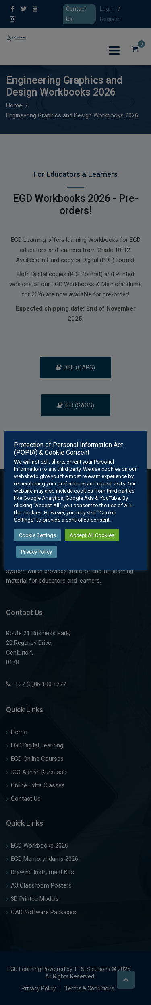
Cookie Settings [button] (37, 535)
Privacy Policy (36, 552)
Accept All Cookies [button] (92, 535)
